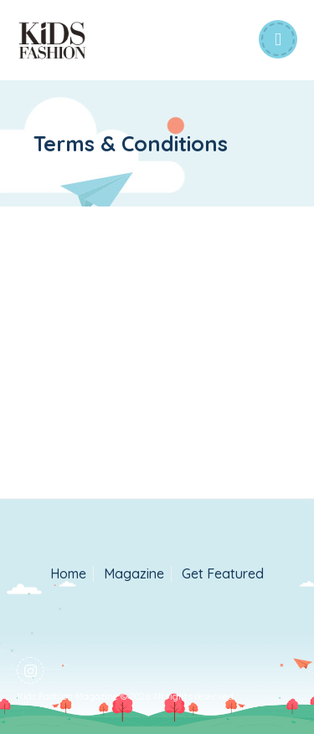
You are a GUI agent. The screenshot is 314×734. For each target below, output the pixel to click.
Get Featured (223, 574)
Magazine (134, 574)
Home (68, 574)
